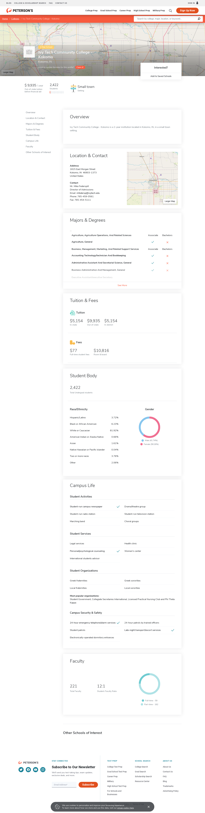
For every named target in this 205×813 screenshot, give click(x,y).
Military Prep (159, 10)
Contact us (61, 3)
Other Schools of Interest (38, 152)
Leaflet (170, 24)
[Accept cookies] (146, 807)
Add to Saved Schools (160, 76)
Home (5, 18)
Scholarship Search (143, 776)
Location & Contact (35, 118)
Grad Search (140, 771)
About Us (167, 767)
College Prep (91, 10)
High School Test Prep (116, 786)
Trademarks (168, 786)
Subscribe (88, 784)
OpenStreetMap (186, 24)
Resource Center (142, 781)
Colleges (15, 18)
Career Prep (125, 10)
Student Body (32, 135)
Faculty (29, 146)
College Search (141, 767)
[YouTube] (35, 769)
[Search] (170, 10)
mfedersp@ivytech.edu (88, 193)
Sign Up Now (187, 10)
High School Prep (142, 10)
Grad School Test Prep (117, 771)
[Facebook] (28, 769)
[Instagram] (42, 769)
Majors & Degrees (35, 123)
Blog (8, 3)
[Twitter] (21, 769)
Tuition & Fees (33, 129)
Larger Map (8, 72)
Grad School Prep (108, 10)
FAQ (51, 3)
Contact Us (168, 771)
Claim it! (79, 67)
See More (122, 285)
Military (110, 781)
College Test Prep (114, 767)
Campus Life (32, 140)
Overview (30, 112)
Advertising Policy (171, 791)
